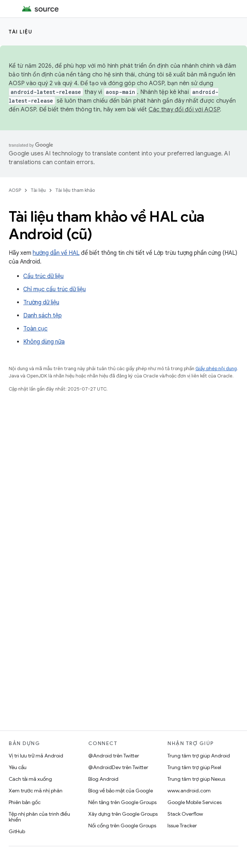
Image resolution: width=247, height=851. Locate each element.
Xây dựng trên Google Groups (123, 814)
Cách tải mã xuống (30, 779)
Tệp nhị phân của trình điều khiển (39, 817)
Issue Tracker (182, 825)
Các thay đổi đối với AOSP (184, 109)
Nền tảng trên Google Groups (122, 802)
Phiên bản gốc (25, 802)
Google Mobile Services (194, 802)
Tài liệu (20, 31)
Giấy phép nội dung (216, 368)
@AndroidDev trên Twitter (118, 767)
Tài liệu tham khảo (75, 190)
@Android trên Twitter (113, 755)
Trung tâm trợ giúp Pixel (194, 767)
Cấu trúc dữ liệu (43, 276)
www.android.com (189, 790)
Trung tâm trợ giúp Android (198, 755)
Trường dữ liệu (41, 302)
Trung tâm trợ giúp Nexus (196, 779)
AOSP (15, 190)
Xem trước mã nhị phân (35, 790)
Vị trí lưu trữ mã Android (36, 755)
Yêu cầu (18, 767)
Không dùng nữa (44, 341)
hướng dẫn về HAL (56, 253)
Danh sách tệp (42, 315)
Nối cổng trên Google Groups (122, 825)
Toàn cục (35, 328)
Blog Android (103, 779)
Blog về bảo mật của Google (120, 790)
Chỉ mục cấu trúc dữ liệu (54, 289)
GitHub (17, 831)
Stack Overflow (185, 814)
